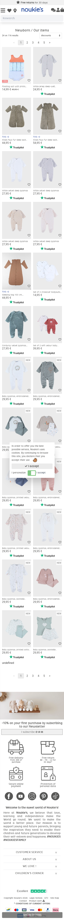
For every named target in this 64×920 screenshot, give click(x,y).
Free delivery (16, 759)
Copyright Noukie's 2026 (16, 898)
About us (29, 859)
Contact (23, 901)
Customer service (29, 852)
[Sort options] (50, 35)
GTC (46, 898)
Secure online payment (16, 785)
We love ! (29, 866)
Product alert (37, 901)
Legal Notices (36, 898)
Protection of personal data (48, 785)
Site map (55, 898)
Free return (48, 759)
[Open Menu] (3, 10)
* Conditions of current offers (32, 903)
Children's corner (29, 873)
